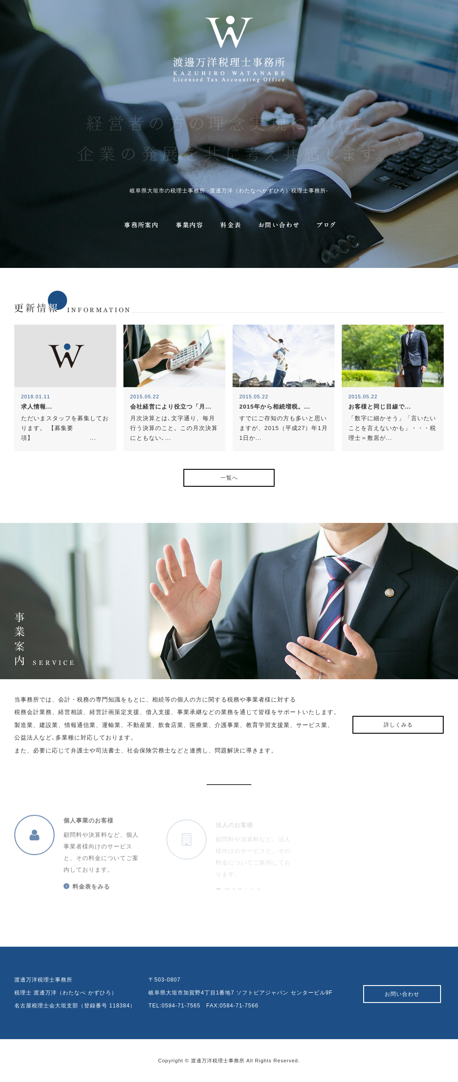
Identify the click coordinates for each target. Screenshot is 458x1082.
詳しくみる (398, 725)
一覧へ (229, 478)
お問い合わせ (402, 994)
